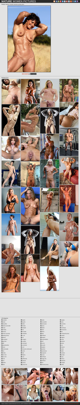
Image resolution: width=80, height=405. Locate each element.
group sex (24, 364)
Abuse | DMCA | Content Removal (9, 403)
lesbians (43, 335)
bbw (3, 364)
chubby (4, 329)
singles (62, 320)
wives (62, 343)
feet (22, 352)
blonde (23, 325)
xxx (61, 345)
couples (23, 341)
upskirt (62, 335)
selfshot (42, 360)
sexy (61, 356)
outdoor (62, 352)
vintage (62, 362)
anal (3, 358)
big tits (23, 322)
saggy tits (43, 358)
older (62, 351)
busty (3, 327)
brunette (23, 331)
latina (42, 331)
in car (23, 335)
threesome (63, 329)
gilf (3, 343)
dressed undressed (26, 349)
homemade (5, 349)
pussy (42, 354)
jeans (42, 325)
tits (61, 331)
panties (42, 349)
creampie (24, 343)
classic (4, 331)
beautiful (4, 323)
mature (62, 347)
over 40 (4, 356)
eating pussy (5, 335)
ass (3, 360)
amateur (4, 320)
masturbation (44, 339)
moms (42, 343)
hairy (3, 347)
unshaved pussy (64, 333)
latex (42, 329)
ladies (42, 327)
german (4, 341)
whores (62, 341)
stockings (63, 327)
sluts (61, 322)
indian (4, 352)
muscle (42, 345)
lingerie (42, 337)
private (62, 354)
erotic (23, 351)
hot (3, 351)
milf (41, 341)
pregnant (43, 352)
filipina (23, 354)
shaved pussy (44, 364)
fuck (22, 356)
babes (4, 362)
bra (22, 329)
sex (41, 362)
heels (42, 320)
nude (62, 349)
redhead (43, 356)
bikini (23, 323)
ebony (4, 337)
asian (3, 322)
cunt (22, 347)
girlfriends (24, 358)
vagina (62, 337)
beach (23, 320)
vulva (62, 339)
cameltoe (24, 333)
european (4, 339)
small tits (62, 323)
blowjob (23, 327)
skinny (62, 358)
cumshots (24, 345)
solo (61, 325)
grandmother (5, 345)
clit (22, 337)
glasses (23, 360)
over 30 (4, 354)
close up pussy (6, 333)
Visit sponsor (33, 73)
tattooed (62, 360)
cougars (23, 339)
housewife (43, 322)
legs (42, 333)
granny (23, 362)
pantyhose (43, 351)
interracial (43, 323)
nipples (42, 347)
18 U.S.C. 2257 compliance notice (23, 403)
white (62, 364)
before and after (6, 325)
